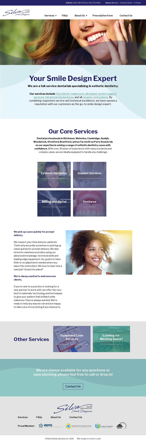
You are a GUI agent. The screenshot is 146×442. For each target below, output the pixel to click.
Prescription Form (103, 15)
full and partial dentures (59, 97)
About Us (82, 16)
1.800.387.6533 (80, 3)
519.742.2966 (95, 3)
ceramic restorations (95, 97)
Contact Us (126, 15)
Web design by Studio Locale (89, 439)
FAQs (65, 15)
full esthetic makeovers (70, 93)
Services (51, 16)
